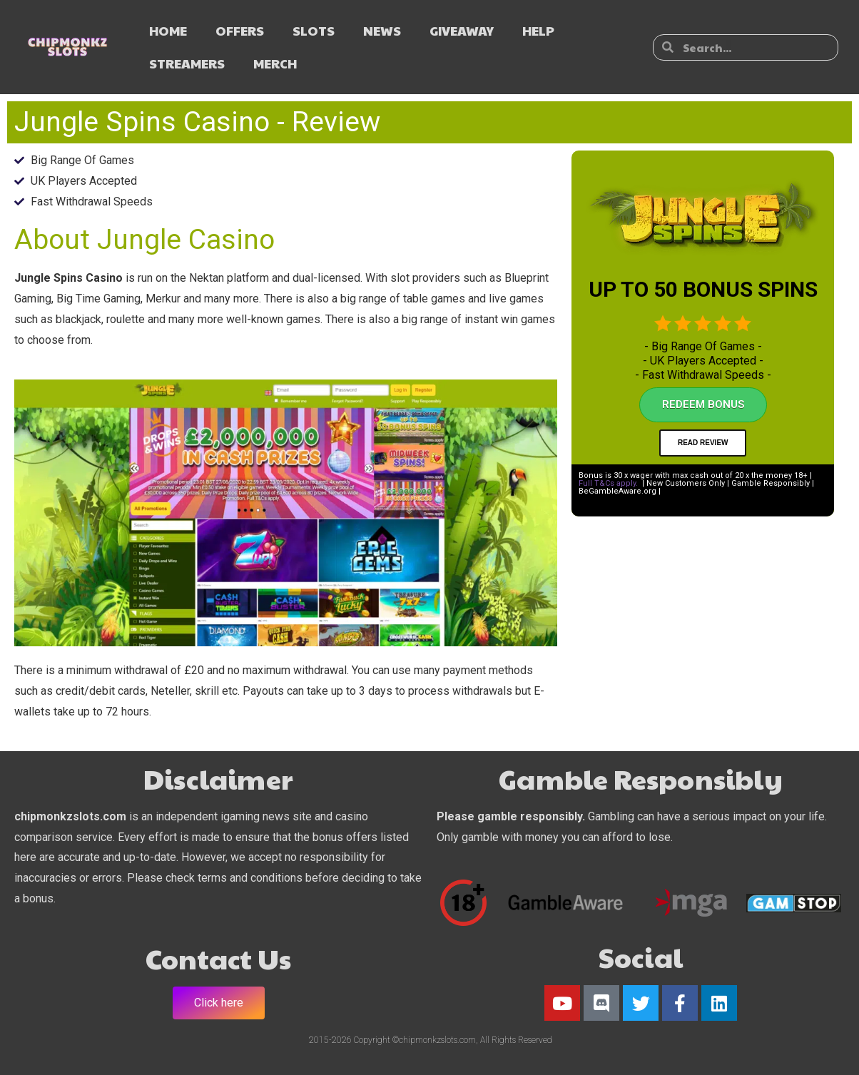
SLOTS (314, 30)
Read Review (703, 443)
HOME (168, 30)
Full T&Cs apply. (608, 483)
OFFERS (239, 30)
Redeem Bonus (703, 404)
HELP (538, 30)
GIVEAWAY (462, 30)
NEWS (382, 30)
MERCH (275, 63)
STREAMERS (187, 63)
